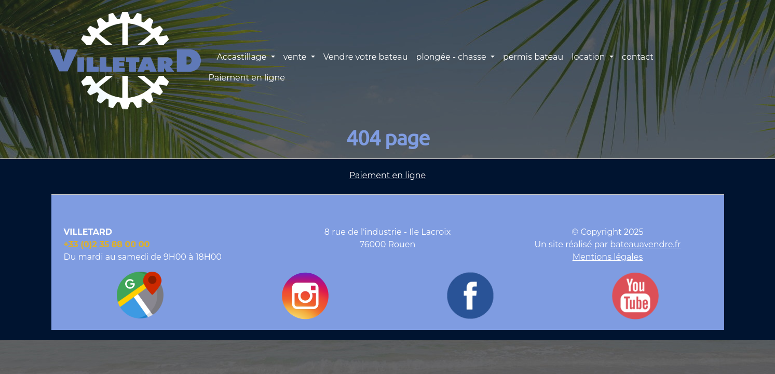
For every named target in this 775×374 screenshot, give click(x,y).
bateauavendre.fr (645, 244)
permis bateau (533, 57)
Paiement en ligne (246, 78)
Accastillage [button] (242, 57)
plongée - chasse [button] (452, 57)
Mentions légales (608, 257)
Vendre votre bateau (365, 57)
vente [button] (296, 57)
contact (638, 57)
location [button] (589, 57)
